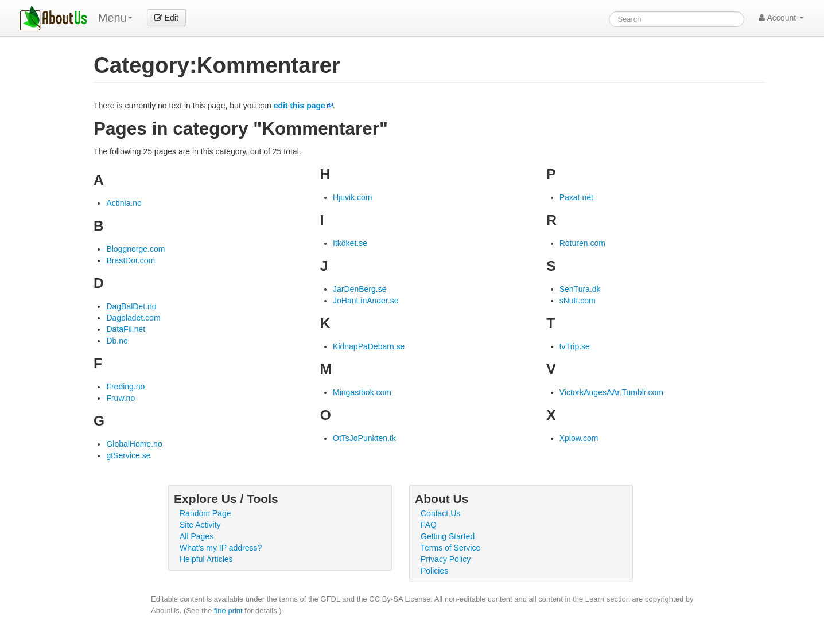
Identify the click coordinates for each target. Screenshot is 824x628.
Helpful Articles (206, 559)
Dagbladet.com (133, 317)
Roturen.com (582, 243)
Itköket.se (350, 243)
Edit (166, 17)
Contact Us (440, 513)
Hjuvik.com (352, 197)
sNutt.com (577, 300)
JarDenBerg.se (359, 289)
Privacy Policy (446, 559)
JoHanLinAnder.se (365, 300)
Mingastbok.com (362, 392)
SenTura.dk (580, 289)
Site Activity (200, 524)
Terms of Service (450, 547)
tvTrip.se (574, 346)
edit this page (299, 105)
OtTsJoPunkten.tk (364, 438)
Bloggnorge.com (135, 248)
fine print (228, 610)
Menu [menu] (115, 17)
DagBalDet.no (131, 306)
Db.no (116, 340)
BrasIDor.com (130, 260)
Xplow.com (578, 438)
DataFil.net (125, 329)
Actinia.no (123, 203)
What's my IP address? (221, 547)
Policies (434, 570)
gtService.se (128, 455)
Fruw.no (120, 398)
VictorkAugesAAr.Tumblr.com (611, 392)
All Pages (196, 536)
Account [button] (781, 17)
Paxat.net (576, 197)
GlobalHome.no (134, 443)
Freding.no (125, 386)
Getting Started (448, 536)
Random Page (205, 513)
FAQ (429, 524)
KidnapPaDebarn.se (369, 346)
